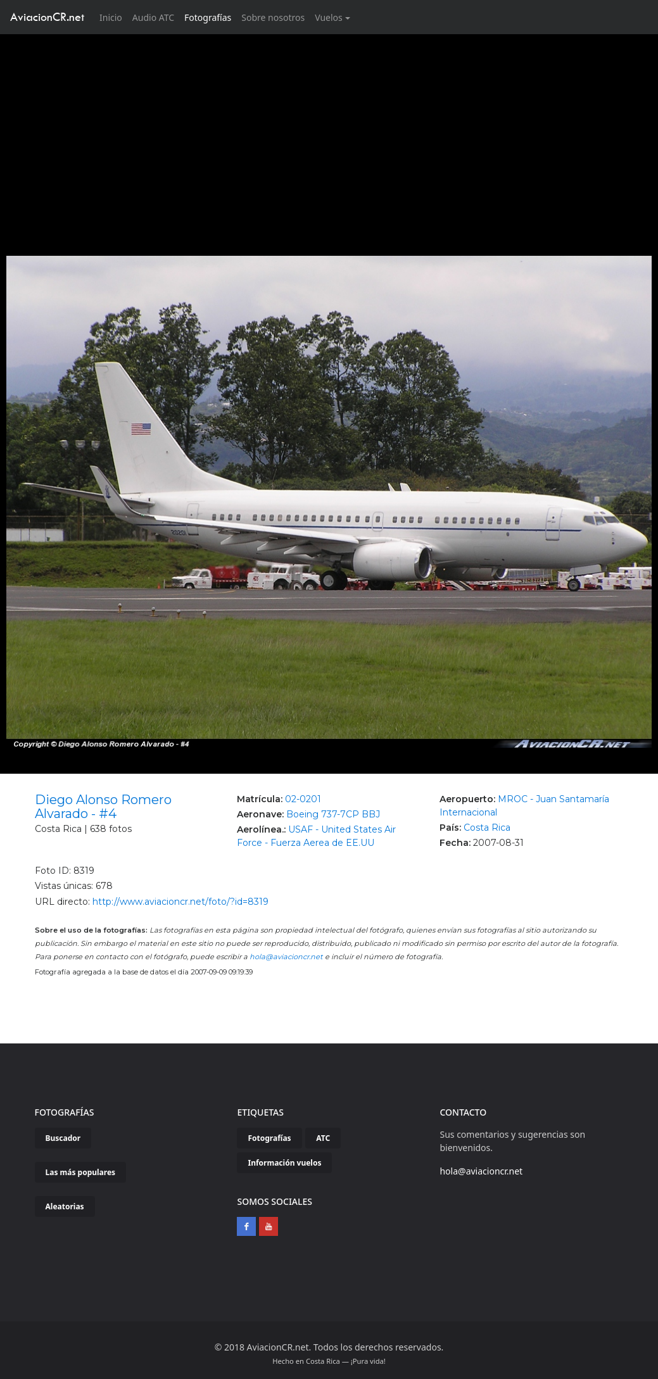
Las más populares (81, 1172)
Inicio (113, 16)
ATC (323, 1138)
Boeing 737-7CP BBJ (333, 814)
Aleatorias (65, 1206)
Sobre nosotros (273, 17)
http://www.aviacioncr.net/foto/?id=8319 (180, 901)
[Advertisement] (329, 129)
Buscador (63, 1138)
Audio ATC (153, 17)
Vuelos (329, 17)
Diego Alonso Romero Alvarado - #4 (103, 806)
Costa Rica (487, 827)
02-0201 (303, 799)
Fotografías (207, 17)
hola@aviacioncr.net (286, 956)
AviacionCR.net (47, 16)
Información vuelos (284, 1162)
